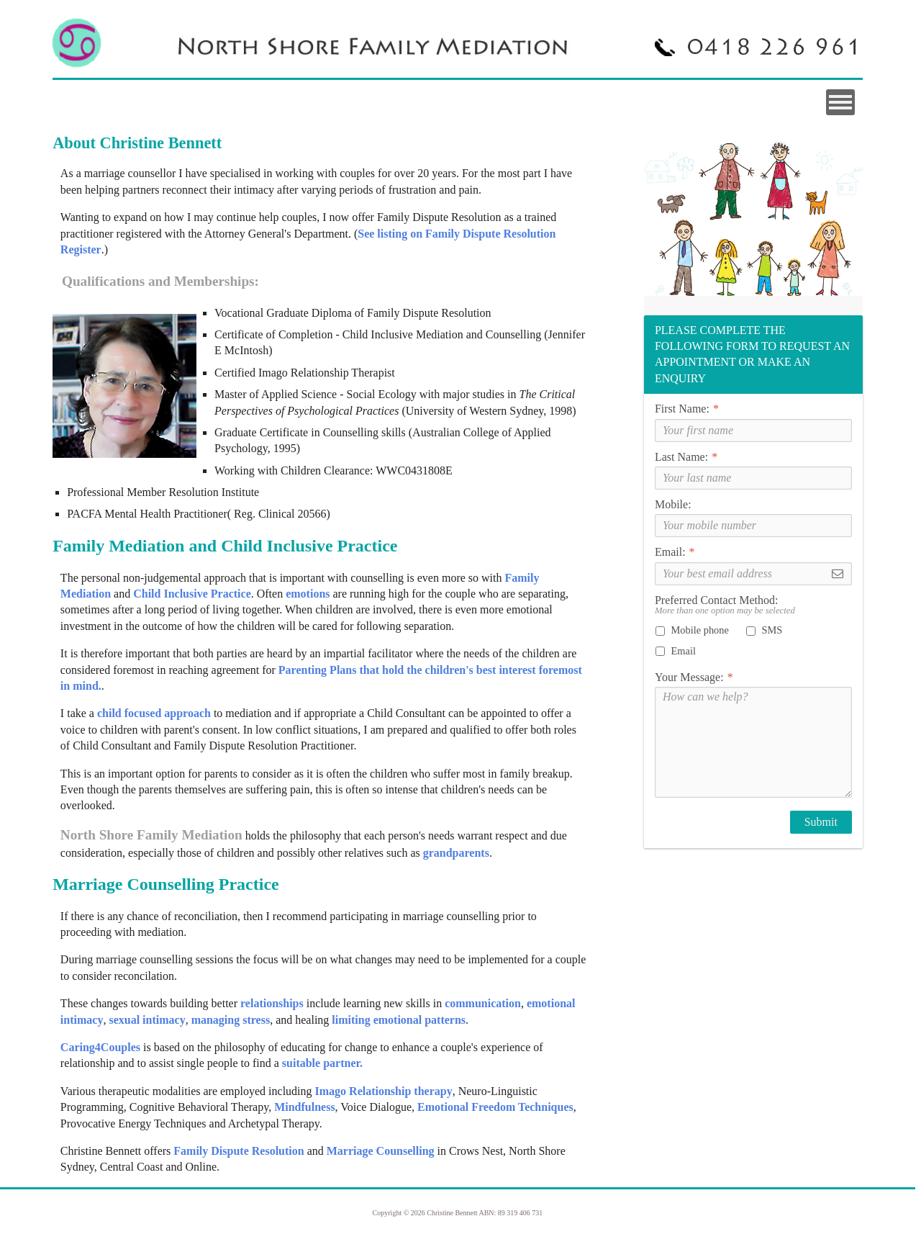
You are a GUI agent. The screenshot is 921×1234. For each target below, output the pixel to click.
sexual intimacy (145, 1020)
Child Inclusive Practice (192, 593)
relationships (272, 1003)
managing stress (230, 1020)
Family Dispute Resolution (238, 1151)
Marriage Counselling (382, 1151)
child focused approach (152, 713)
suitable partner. (322, 1063)
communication (483, 1003)
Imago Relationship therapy (384, 1091)
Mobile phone (692, 630)
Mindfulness (304, 1107)
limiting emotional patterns (399, 1020)
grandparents (456, 853)
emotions (308, 593)
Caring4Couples (100, 1047)
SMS (764, 630)
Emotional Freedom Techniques (495, 1107)
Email (675, 651)
